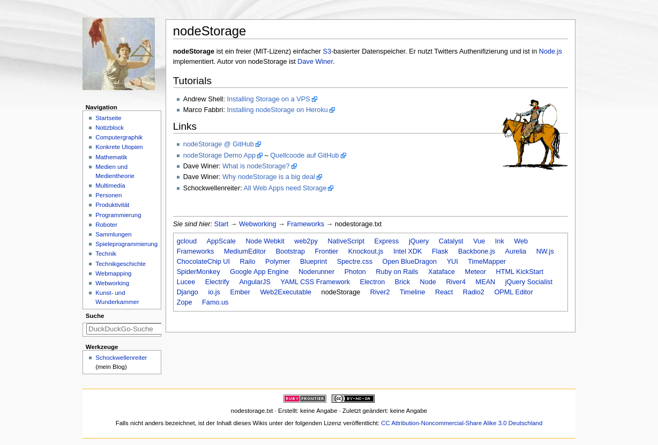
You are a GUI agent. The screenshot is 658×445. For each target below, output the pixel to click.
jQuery (419, 241)
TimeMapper (487, 261)
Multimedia (110, 185)
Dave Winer (315, 61)
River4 (456, 282)
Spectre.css (354, 261)
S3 (327, 51)
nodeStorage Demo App (219, 155)
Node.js (550, 51)
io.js (214, 292)
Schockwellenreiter (121, 357)
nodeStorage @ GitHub (218, 144)
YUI (452, 261)
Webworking (257, 224)
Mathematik (111, 157)
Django (187, 292)
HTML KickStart (519, 272)
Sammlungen (113, 234)
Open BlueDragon (410, 261)
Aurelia (516, 251)
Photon (355, 272)
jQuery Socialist (528, 282)
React (444, 292)
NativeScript (346, 241)
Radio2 (473, 292)
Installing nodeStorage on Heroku (277, 110)
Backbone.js (476, 251)
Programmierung (118, 215)
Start (221, 224)
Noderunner (316, 272)
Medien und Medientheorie (114, 171)
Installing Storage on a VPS (268, 99)
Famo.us (215, 302)
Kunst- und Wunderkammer (117, 297)
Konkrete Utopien (119, 147)
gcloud (187, 241)
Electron (372, 282)
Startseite (108, 118)
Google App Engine (259, 272)
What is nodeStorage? (256, 166)
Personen (108, 195)
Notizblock (109, 127)
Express (387, 241)
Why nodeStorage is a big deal (268, 177)
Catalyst (451, 241)
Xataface (441, 272)
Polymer (277, 261)
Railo (248, 261)
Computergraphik (119, 137)
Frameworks (305, 224)
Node (428, 282)
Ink (499, 241)
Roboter (106, 224)
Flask (440, 251)
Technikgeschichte (120, 264)
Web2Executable (285, 292)
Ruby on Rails (397, 272)
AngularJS (255, 282)
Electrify (217, 282)
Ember (240, 292)
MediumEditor (245, 251)
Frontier (327, 251)
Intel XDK (407, 251)
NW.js (545, 251)
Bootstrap (290, 251)
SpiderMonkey (198, 272)
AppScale (221, 241)
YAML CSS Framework (315, 282)
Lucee (186, 282)
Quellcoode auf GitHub (304, 155)
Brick (402, 282)
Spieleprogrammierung (126, 244)
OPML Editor (513, 292)
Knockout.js (366, 251)
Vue (479, 241)
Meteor (476, 272)
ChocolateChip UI (203, 261)
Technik (105, 253)
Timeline (412, 292)
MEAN (486, 282)
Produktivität (112, 205)
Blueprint (313, 261)
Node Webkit (264, 241)
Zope (184, 302)
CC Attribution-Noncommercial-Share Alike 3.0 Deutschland (461, 423)
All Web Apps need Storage (285, 188)
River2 (380, 292)
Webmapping (113, 273)
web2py (306, 241)
